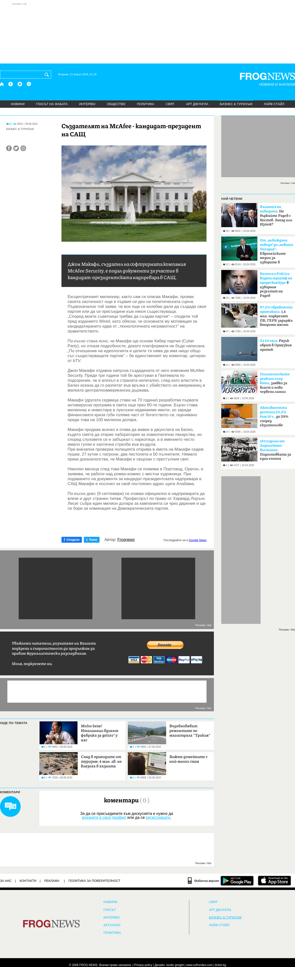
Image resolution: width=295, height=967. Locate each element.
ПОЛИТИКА (145, 104)
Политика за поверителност (94, 880)
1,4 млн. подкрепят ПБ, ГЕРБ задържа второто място (276, 316)
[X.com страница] (19, 84)
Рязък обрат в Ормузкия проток (276, 345)
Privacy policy (143, 965)
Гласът (109, 910)
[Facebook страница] (10, 84)
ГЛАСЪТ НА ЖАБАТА (52, 104)
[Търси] (47, 74)
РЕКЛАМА (51, 880)
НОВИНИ (18, 104)
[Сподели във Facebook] (9, 148)
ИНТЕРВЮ (87, 104)
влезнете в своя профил (104, 817)
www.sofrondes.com (199, 965)
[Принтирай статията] (23, 148)
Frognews (126, 540)
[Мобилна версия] (203, 881)
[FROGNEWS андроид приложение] (237, 881)
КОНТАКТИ (28, 880)
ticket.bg (220, 965)
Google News (197, 540)
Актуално (111, 925)
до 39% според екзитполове (274, 416)
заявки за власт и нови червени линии (275, 383)
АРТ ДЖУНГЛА (197, 104)
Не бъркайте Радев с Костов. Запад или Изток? (276, 216)
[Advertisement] (147, 33)
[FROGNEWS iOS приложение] (274, 881)
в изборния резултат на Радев (276, 284)
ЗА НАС (6, 880)
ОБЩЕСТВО (116, 104)
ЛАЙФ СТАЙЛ (274, 104)
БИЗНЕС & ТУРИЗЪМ (236, 104)
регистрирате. (158, 817)
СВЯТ (170, 104)
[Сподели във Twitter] (16, 148)
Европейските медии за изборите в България (276, 253)
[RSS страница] (29, 84)
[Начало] (2, 84)
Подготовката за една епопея (275, 450)
